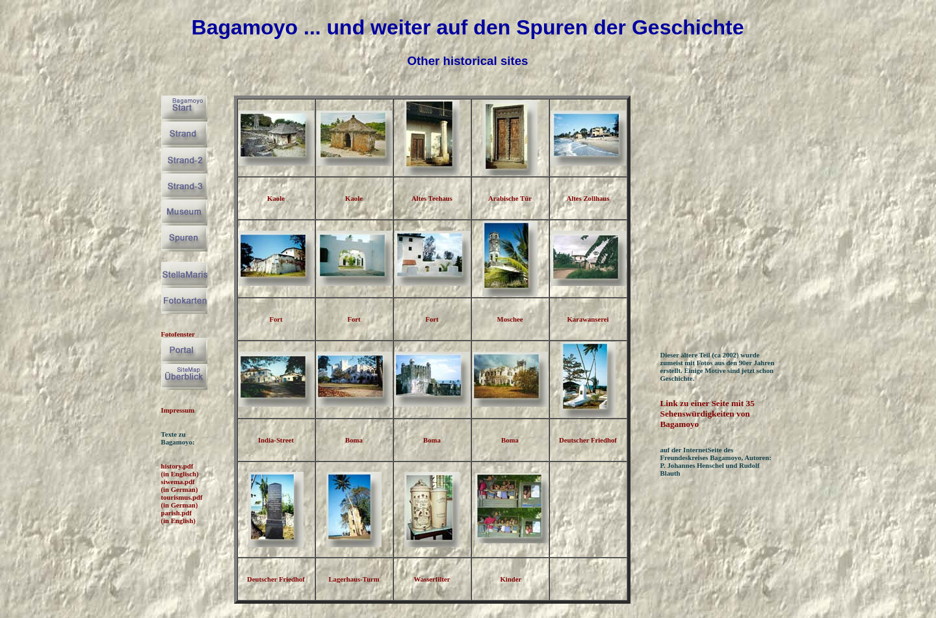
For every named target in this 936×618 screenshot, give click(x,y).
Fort (275, 319)
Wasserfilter (432, 579)
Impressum (178, 410)
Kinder (510, 579)
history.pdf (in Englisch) (180, 470)
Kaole (276, 198)
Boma (354, 440)
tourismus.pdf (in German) (182, 501)
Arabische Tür (510, 198)
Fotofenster (178, 334)
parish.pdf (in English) (178, 516)
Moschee (510, 319)
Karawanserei (587, 319)
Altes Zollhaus (588, 198)
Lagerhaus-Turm (353, 579)
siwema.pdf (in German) (179, 485)
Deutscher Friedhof (588, 440)
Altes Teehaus (431, 198)
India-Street (276, 440)
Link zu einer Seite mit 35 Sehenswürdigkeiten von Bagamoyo (707, 413)
